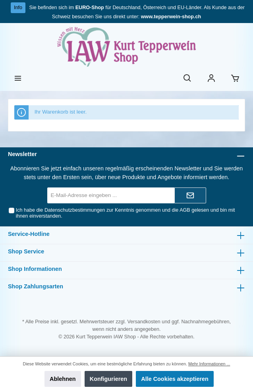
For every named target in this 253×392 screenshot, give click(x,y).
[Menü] (18, 79)
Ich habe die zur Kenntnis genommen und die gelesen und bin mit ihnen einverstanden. (125, 213)
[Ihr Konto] (211, 79)
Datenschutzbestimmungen (74, 210)
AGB (185, 210)
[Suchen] (187, 79)
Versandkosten (143, 321)
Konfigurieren (108, 379)
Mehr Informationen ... (209, 363)
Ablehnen (63, 379)
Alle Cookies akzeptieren (175, 379)
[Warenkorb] (235, 79)
